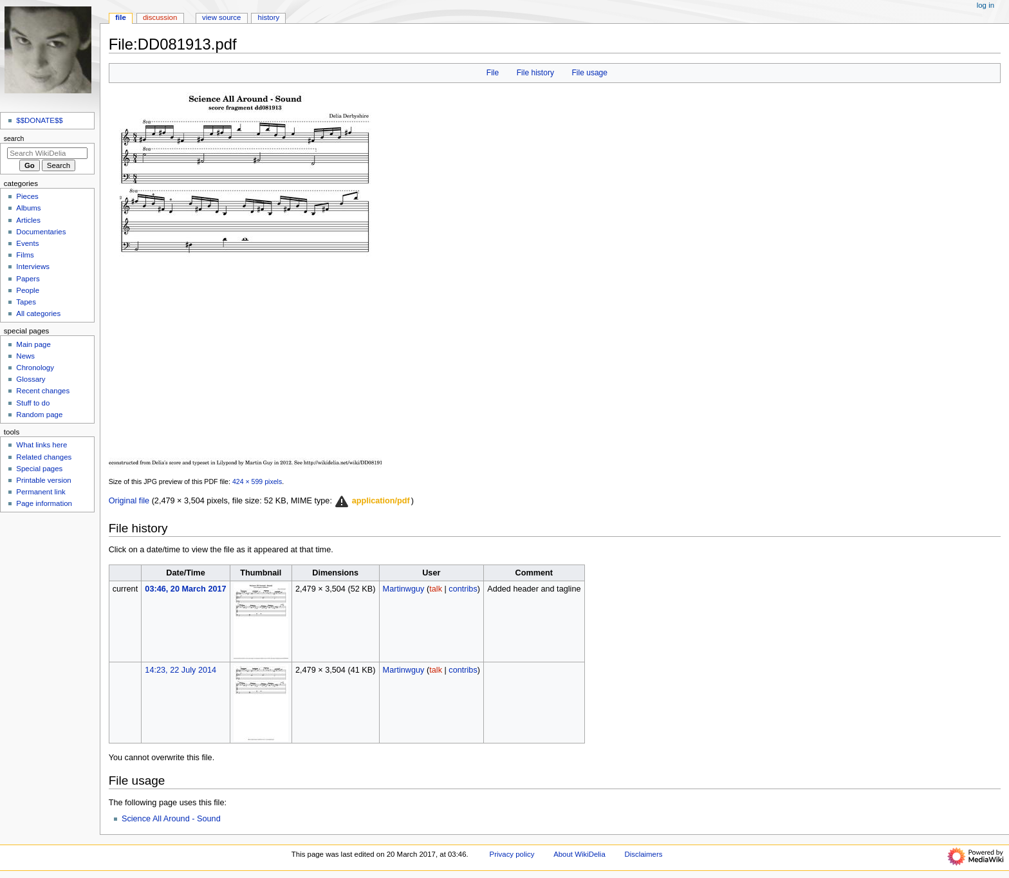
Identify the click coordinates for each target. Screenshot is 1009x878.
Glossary (30, 379)
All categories (38, 313)
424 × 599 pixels (257, 481)
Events (27, 243)
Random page (39, 414)
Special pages (39, 468)
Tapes (26, 302)
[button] (371, 501)
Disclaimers (643, 854)
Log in (985, 5)
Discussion (160, 17)
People (27, 290)
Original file (129, 500)
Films (24, 255)
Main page (33, 344)
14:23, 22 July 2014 (180, 670)
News (25, 356)
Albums (28, 208)
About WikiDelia (579, 854)
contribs (463, 588)
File (492, 72)
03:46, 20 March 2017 (185, 588)
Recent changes (42, 391)
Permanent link (40, 492)
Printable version (43, 480)
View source (221, 17)
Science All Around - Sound (171, 818)
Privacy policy (512, 854)
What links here (41, 445)
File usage (589, 72)
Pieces (27, 196)
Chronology (35, 367)
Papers (27, 279)
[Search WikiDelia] (47, 153)
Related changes (43, 457)
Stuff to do (33, 403)
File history (535, 72)
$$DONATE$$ (39, 120)
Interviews (33, 266)
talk (435, 588)
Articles (28, 220)
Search (14, 138)
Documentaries (41, 232)
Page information (44, 503)
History (269, 17)
